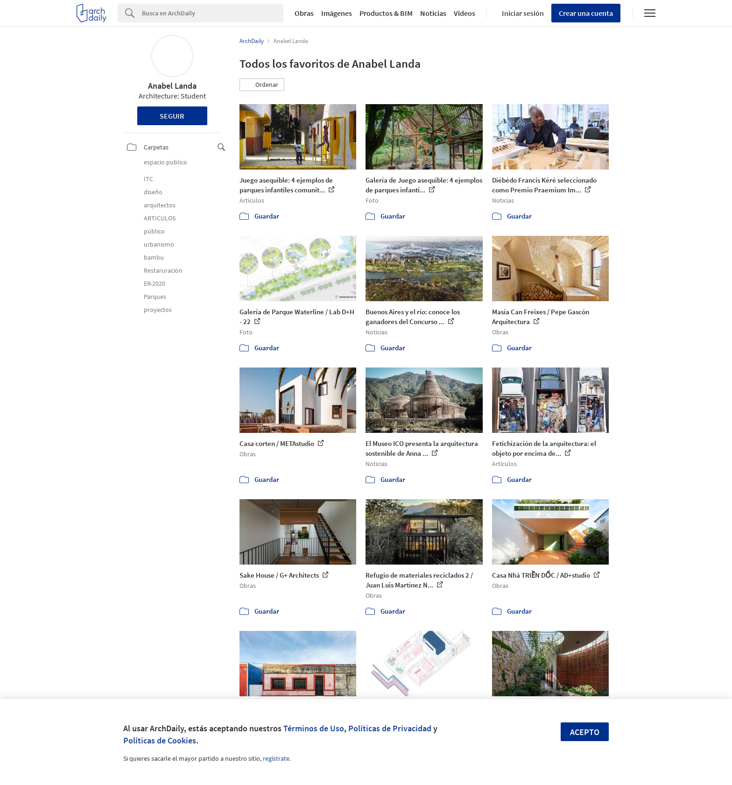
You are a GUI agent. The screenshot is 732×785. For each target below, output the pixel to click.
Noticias (433, 13)
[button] (261, 85)
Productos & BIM (386, 13)
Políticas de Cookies (159, 740)
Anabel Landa (172, 85)
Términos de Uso (313, 728)
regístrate (276, 758)
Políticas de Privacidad (389, 728)
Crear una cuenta (586, 13)
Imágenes (336, 13)
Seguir (172, 115)
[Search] (212, 13)
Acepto (584, 732)
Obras (304, 13)
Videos (464, 13)
